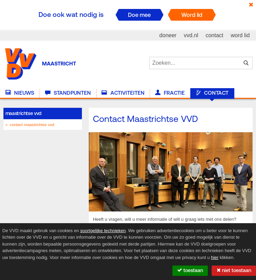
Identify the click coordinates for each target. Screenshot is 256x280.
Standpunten (68, 93)
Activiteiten (123, 93)
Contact (211, 93)
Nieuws (20, 93)
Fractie (170, 93)
